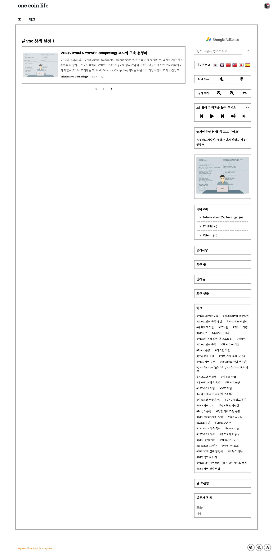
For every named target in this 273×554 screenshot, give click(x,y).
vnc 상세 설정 (206, 356)
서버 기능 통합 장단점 (233, 356)
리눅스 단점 (229, 376)
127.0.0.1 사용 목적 (209, 428)
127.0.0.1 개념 (206, 388)
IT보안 (224, 327)
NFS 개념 (226, 388)
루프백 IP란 (233, 382)
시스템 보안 (223, 350)
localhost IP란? (207, 445)
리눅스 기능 (236, 451)
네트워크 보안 (206, 327)
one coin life (33, 5)
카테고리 (202, 209)
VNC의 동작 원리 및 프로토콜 (215, 338)
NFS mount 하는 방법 (210, 417)
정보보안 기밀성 (230, 405)
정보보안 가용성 (230, 434)
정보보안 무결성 (207, 376)
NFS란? (202, 333)
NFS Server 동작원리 (237, 315)
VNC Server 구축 (208, 315)
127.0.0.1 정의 (206, 434)
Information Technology (222, 217)
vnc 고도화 (236, 417)
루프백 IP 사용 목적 (209, 382)
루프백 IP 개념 (231, 344)
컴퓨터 (242, 338)
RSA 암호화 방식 (238, 321)
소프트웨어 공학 (207, 344)
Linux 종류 (204, 350)
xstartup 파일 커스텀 (234, 361)
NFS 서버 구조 (230, 440)
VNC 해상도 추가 (236, 399)
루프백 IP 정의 (221, 333)
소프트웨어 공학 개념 (210, 321)
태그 (32, 19)
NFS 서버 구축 (206, 405)
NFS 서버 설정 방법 (209, 468)
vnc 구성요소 (231, 445)
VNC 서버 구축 (206, 361)
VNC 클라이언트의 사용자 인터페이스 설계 (222, 463)
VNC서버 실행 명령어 (210, 451)
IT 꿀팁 (209, 226)
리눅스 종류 (204, 411)
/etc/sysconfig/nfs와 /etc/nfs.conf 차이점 (222, 369)
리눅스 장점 (241, 327)
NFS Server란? (206, 440)
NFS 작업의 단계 (207, 457)
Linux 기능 (233, 428)
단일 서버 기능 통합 (229, 411)
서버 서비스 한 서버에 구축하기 (216, 394)
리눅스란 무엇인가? (209, 399)
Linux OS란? (224, 422)
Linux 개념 (204, 422)
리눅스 (209, 235)
